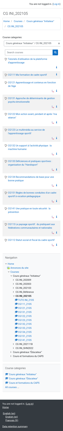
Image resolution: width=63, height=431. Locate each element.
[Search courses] (29, 52)
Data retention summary (15, 426)
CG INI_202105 (15, 26)
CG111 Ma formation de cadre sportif (27, 74)
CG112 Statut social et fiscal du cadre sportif (31, 240)
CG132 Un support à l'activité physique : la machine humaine (30, 147)
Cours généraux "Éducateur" (21, 378)
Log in (56, 4)
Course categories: (12, 37)
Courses (18, 21)
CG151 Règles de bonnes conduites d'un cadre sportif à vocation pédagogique (32, 194)
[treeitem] (31, 264)
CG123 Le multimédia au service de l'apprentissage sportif (26, 131)
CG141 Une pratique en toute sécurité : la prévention (29, 210)
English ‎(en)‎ (9, 413)
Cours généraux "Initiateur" (40, 21)
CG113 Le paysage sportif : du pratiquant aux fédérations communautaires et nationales (31, 226)
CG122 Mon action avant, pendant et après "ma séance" (32, 116)
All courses (11, 387)
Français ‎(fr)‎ (11, 420)
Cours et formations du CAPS (22, 382)
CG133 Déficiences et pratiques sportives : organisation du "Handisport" (30, 163)
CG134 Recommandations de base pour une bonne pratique (31, 179)
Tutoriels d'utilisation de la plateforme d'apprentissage (27, 61)
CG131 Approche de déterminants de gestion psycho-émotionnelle (31, 100)
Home (6, 21)
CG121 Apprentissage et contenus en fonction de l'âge (32, 84)
